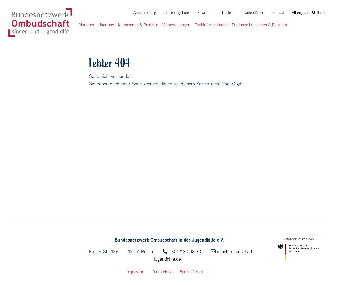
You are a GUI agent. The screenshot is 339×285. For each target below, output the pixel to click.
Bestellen (229, 12)
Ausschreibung (144, 12)
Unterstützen (254, 12)
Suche (319, 12)
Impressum (135, 271)
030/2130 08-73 (185, 251)
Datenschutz (162, 271)
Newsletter (205, 12)
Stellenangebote (176, 12)
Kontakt (278, 12)
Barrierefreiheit (191, 271)
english (300, 12)
